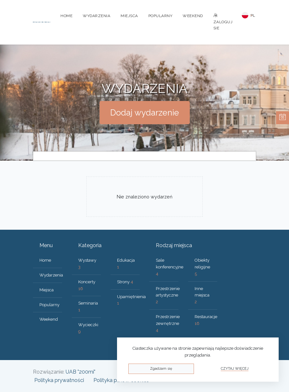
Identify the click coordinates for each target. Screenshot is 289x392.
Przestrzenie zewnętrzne (168, 323)
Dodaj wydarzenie (144, 112)
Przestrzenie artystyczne (168, 295)
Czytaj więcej (235, 369)
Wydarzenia (96, 16)
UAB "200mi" (80, 372)
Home (66, 16)
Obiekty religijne (202, 267)
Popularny (160, 16)
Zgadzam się (161, 369)
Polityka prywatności (59, 380)
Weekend (193, 16)
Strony (125, 281)
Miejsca (129, 16)
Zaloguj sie (223, 22)
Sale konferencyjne (169, 267)
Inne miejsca (202, 295)
